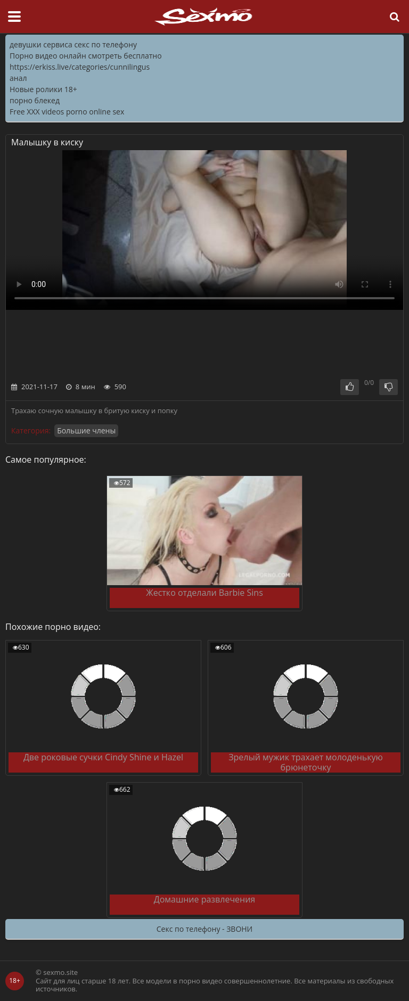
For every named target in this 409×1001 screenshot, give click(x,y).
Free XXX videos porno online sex (67, 111)
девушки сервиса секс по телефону (73, 44)
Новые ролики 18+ (43, 89)
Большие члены (86, 430)
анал (18, 78)
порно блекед (35, 100)
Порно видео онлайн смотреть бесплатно (86, 56)
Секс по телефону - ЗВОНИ (204, 929)
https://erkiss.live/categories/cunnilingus (80, 67)
